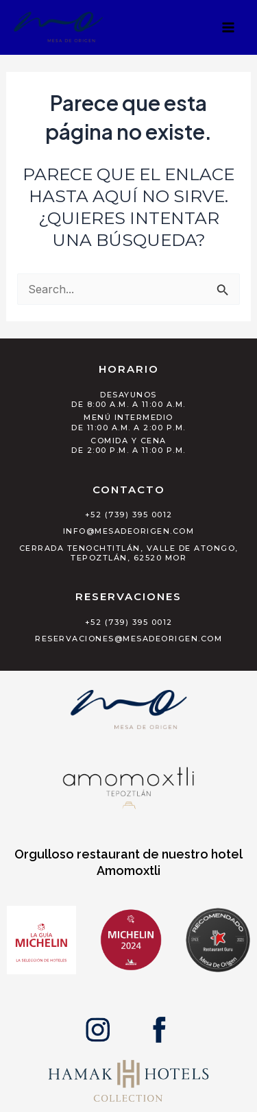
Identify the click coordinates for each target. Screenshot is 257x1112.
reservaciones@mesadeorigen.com (128, 638)
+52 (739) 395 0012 (129, 514)
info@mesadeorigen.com (129, 531)
